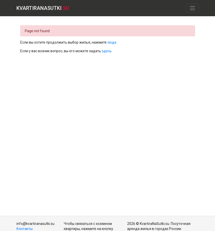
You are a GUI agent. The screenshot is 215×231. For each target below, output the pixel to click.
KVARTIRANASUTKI (42, 8)
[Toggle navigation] (192, 8)
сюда (111, 42)
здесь (107, 51)
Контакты (24, 229)
